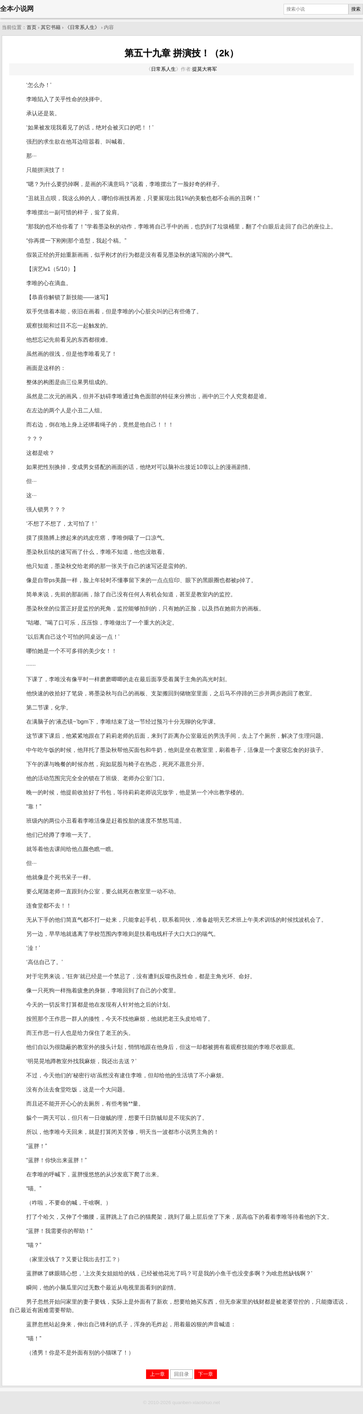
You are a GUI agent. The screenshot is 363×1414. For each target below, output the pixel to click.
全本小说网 (17, 8)
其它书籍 (51, 27)
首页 (32, 27)
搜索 (356, 9)
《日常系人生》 (82, 27)
